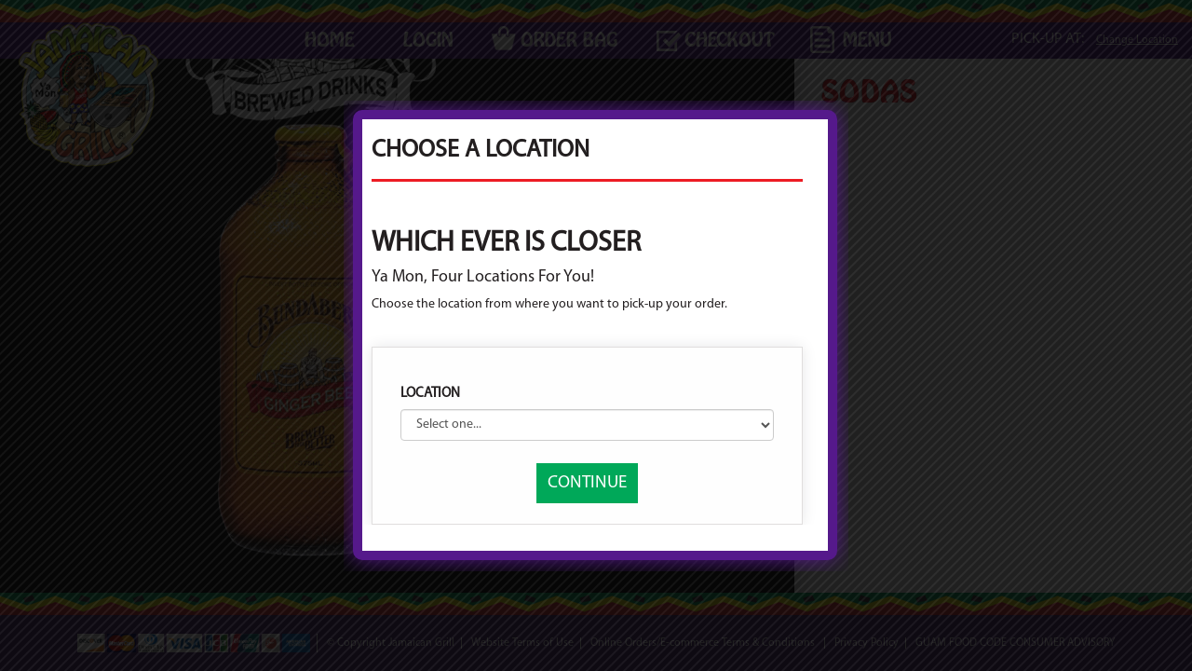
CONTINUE (587, 483)
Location (430, 394)
